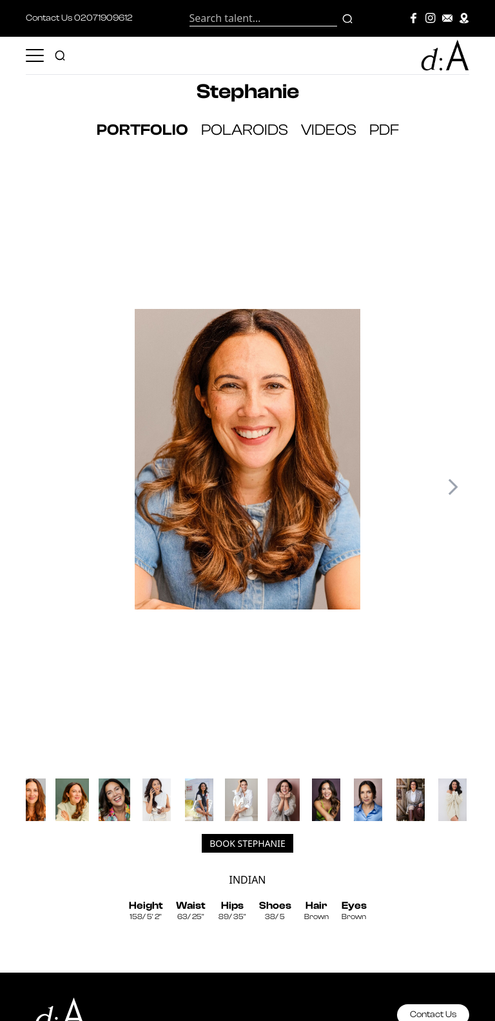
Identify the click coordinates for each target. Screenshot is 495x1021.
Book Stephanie (247, 843)
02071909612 (103, 18)
